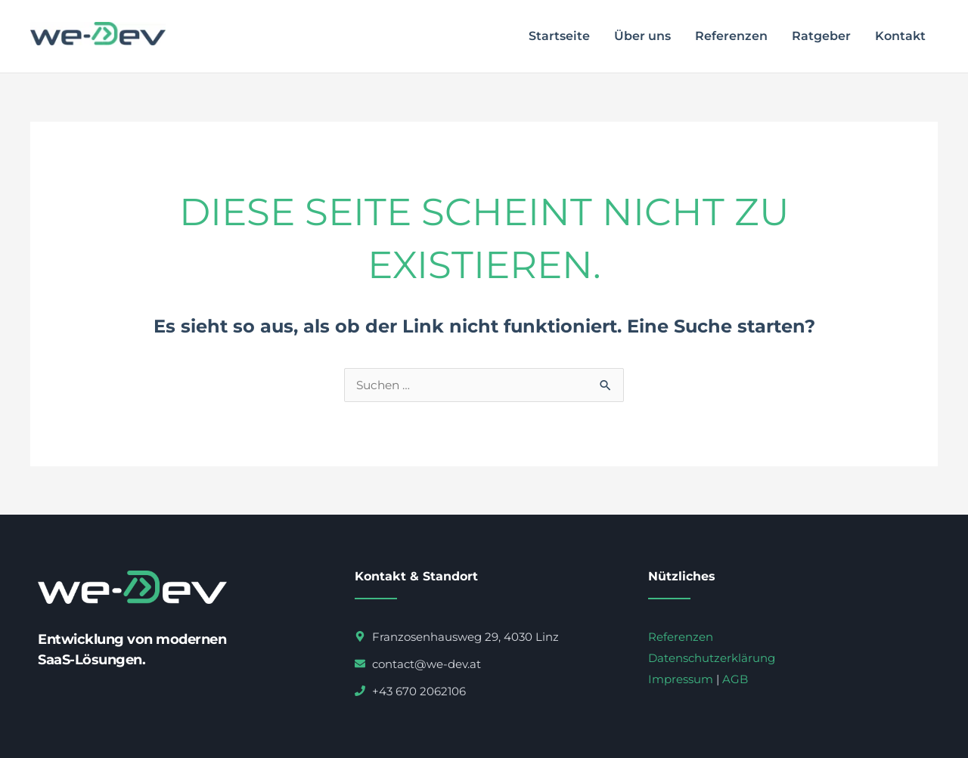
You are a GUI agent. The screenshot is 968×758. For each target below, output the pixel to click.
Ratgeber (821, 36)
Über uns (642, 36)
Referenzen (731, 36)
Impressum (680, 679)
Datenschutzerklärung (711, 658)
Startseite (559, 36)
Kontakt (900, 36)
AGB (735, 679)
